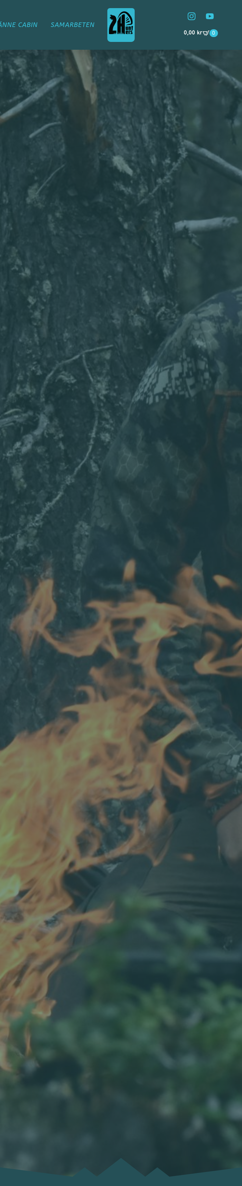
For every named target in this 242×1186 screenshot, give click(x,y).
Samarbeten (73, 25)
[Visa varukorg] (201, 33)
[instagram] (191, 16)
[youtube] (210, 16)
